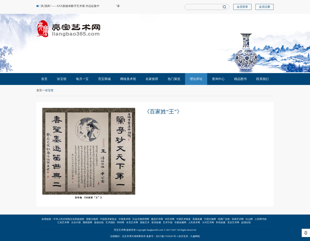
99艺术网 (169, 219)
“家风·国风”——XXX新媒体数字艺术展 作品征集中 (68, 6)
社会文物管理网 (140, 219)
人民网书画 (261, 219)
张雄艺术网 (238, 219)
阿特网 (120, 222)
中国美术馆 (124, 219)
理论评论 (196, 79)
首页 (44, 79)
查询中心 (218, 79)
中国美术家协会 (108, 219)
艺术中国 (167, 222)
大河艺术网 (208, 222)
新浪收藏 (156, 222)
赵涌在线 (246, 222)
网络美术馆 (128, 79)
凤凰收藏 (197, 219)
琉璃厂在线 (224, 219)
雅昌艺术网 (157, 219)
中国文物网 (210, 219)
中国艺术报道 (183, 219)
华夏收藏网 (180, 222)
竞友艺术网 (233, 222)
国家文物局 (92, 219)
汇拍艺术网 (63, 222)
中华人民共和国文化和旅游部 (68, 219)
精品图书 (240, 79)
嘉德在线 (99, 222)
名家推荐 (152, 79)
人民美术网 (194, 222)
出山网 (249, 219)
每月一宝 (82, 79)
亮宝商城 (104, 79)
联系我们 (262, 79)
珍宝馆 (61, 79)
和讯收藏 (220, 222)
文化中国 (76, 222)
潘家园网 (87, 222)
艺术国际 (110, 222)
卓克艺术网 (132, 222)
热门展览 (174, 79)
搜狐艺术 (144, 222)
